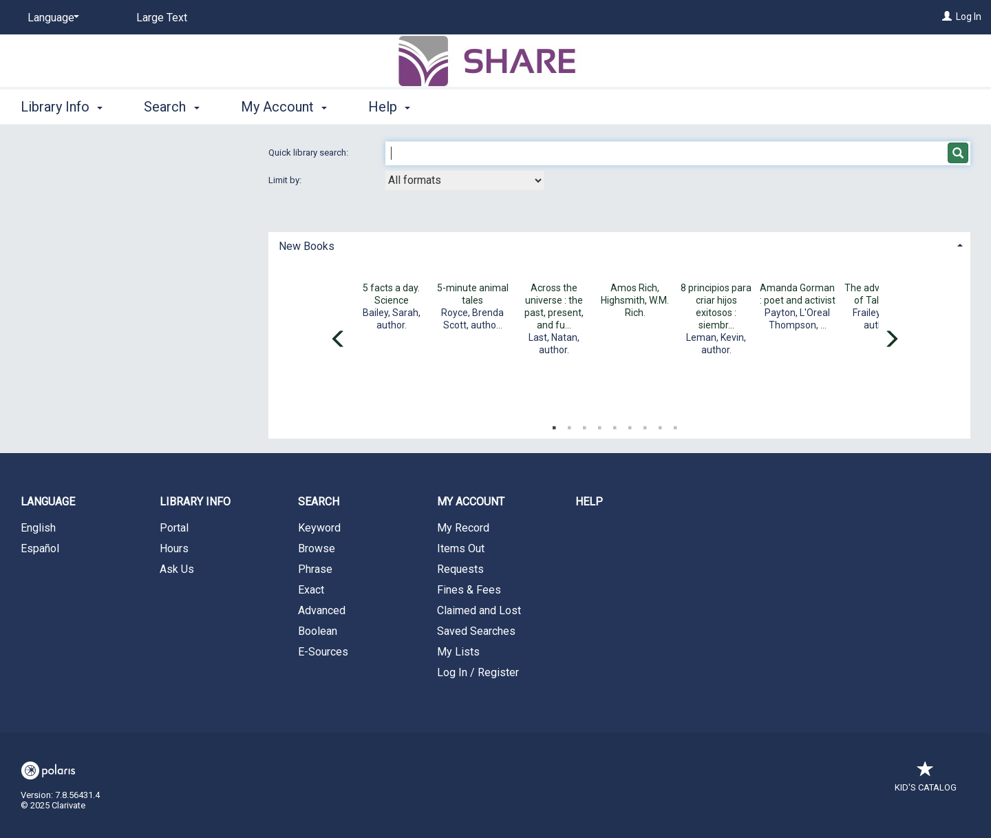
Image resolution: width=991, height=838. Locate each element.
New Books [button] (306, 246)
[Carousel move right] (891, 340)
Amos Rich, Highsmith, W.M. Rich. (635, 300)
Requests (460, 569)
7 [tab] (645, 425)
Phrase (315, 569)
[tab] (619, 244)
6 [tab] (630, 425)
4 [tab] (599, 425)
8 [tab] (660, 425)
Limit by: (285, 180)
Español (40, 548)
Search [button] (171, 106)
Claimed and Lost (479, 610)
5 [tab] (614, 425)
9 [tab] (675, 425)
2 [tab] (569, 425)
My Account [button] (284, 106)
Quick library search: (309, 152)
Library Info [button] (62, 106)
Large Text (161, 17)
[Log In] (947, 16)
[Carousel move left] (338, 340)
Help (589, 501)
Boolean (317, 631)
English (38, 527)
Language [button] (48, 501)
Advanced (321, 610)
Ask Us (177, 569)
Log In (968, 16)
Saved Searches (476, 631)
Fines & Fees (469, 589)
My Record (463, 527)
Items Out (460, 548)
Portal (174, 527)
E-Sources (323, 651)
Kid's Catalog (926, 780)
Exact (311, 589)
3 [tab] (584, 425)
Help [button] (389, 106)
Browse (316, 548)
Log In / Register (478, 672)
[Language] (51, 18)
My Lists (458, 651)
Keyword (319, 527)
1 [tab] (554, 425)
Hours (174, 548)
